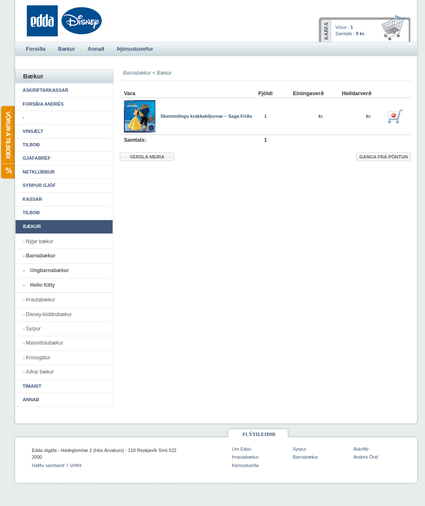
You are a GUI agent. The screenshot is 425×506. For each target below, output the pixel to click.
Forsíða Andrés (43, 103)
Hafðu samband (48, 465)
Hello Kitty (42, 285)
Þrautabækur (40, 300)
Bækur (164, 73)
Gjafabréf (37, 158)
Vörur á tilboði (7, 142)
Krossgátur (38, 358)
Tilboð (31, 144)
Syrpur (33, 329)
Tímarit (32, 386)
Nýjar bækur (39, 241)
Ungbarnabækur (49, 270)
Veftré (76, 465)
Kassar (32, 199)
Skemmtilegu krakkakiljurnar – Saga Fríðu (206, 116)
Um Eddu (241, 449)
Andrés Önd (365, 456)
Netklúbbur (38, 171)
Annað (31, 399)
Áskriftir (361, 449)
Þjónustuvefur (135, 49)
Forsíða (35, 49)
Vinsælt (33, 131)
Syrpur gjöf (39, 185)
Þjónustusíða (245, 465)
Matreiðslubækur (44, 343)
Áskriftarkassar (45, 90)
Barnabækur (41, 256)
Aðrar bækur (40, 372)
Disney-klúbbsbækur (49, 314)
